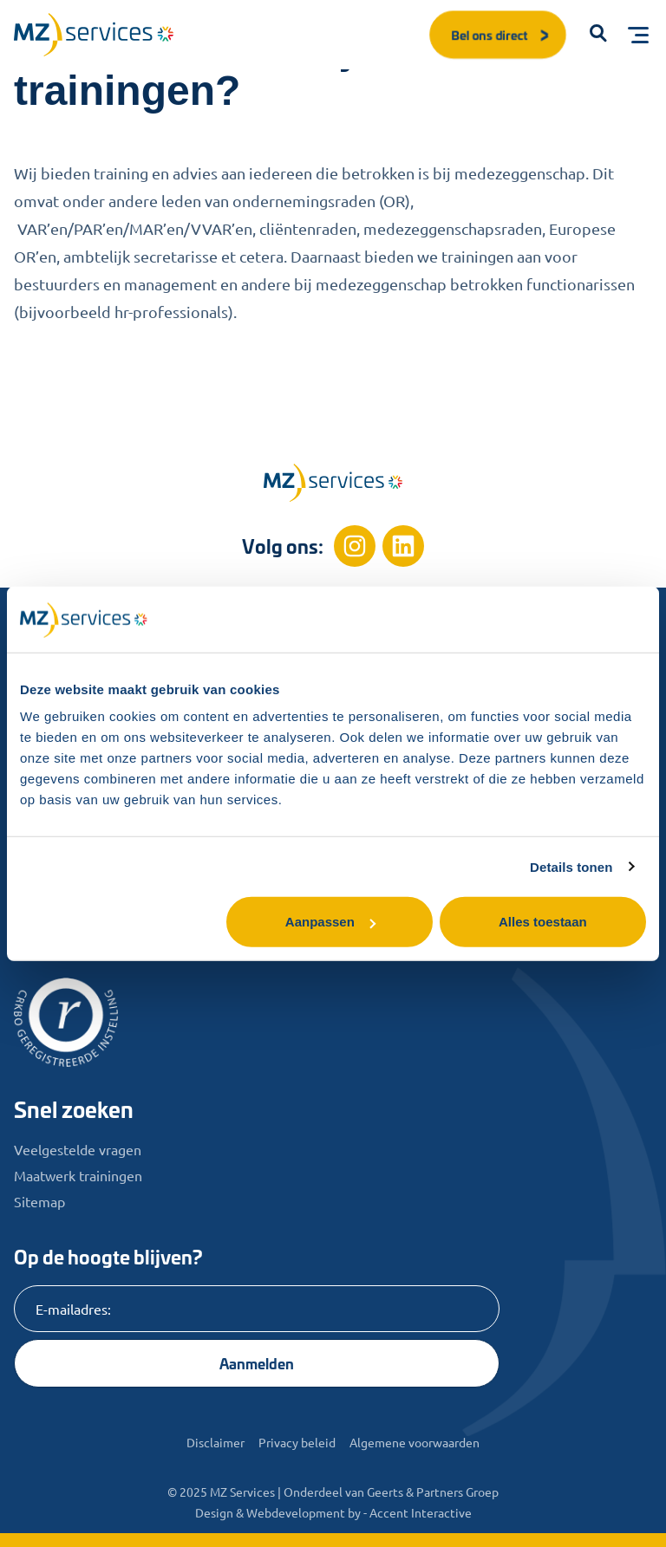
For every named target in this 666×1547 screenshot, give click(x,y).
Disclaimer (215, 1442)
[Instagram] (354, 546)
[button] (598, 34)
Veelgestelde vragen (77, 1149)
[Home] (333, 482)
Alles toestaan (543, 921)
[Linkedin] (403, 546)
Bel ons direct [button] (501, 34)
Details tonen (571, 866)
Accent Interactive (420, 1512)
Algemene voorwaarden (414, 1442)
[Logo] (93, 34)
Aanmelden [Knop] (256, 1363)
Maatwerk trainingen (78, 1175)
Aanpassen (330, 921)
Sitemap (39, 1201)
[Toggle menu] (638, 34)
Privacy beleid (297, 1442)
